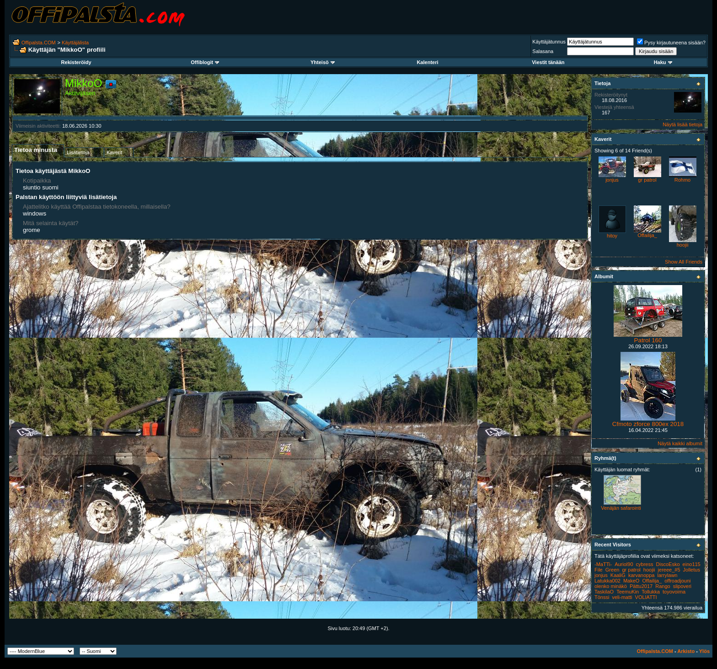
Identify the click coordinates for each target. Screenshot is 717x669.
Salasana (542, 51)
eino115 (692, 564)
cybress (644, 564)
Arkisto (686, 651)
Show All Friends (683, 261)
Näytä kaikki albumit (680, 443)
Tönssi (601, 597)
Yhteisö (322, 62)
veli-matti (622, 597)
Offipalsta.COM (38, 42)
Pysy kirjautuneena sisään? (671, 42)
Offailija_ (647, 235)
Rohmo (682, 180)
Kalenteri (427, 62)
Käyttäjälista (75, 42)
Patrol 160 (648, 340)
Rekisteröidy (76, 62)
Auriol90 (624, 564)
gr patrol (647, 180)
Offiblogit (205, 62)
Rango (662, 586)
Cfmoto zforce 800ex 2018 (648, 424)
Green (612, 569)
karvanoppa (641, 575)
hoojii (683, 245)
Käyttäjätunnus (549, 41)
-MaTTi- (603, 564)
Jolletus (691, 569)
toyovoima (674, 591)
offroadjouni (677, 580)
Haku (663, 62)
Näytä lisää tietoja (682, 124)
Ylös (704, 651)
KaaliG (618, 575)
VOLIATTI (646, 597)
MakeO (631, 580)
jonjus (612, 180)
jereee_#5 (669, 569)
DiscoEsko (668, 564)
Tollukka (651, 591)
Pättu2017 (641, 586)
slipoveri (682, 586)
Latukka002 (607, 580)
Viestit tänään (548, 62)
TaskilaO (604, 591)
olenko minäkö (610, 586)
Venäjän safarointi (621, 508)
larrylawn (667, 575)
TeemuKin (627, 591)
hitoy (612, 235)
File (598, 569)
